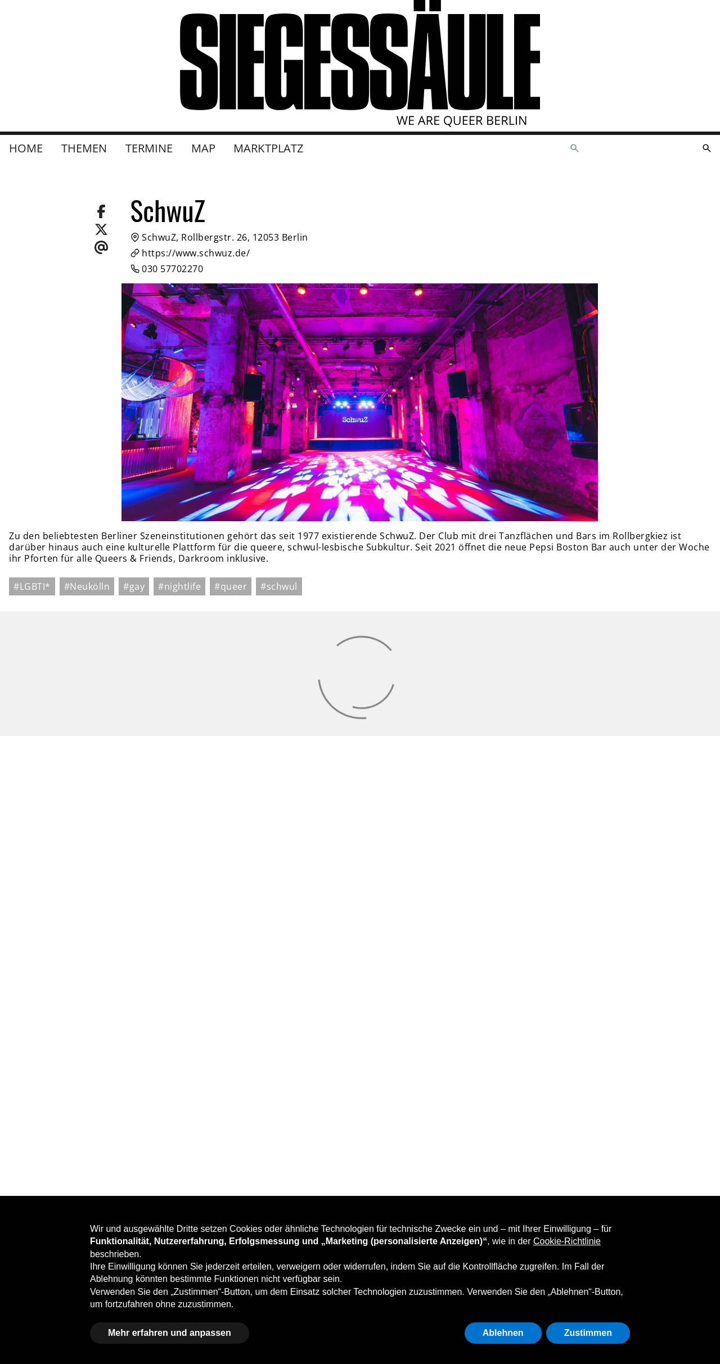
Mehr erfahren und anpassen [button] (169, 1333)
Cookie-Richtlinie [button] (567, 1241)
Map (203, 148)
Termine (149, 148)
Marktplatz (268, 148)
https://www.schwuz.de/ (190, 253)
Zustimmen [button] (588, 1333)
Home (26, 148)
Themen (84, 148)
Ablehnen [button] (503, 1333)
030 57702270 (167, 269)
